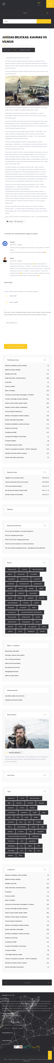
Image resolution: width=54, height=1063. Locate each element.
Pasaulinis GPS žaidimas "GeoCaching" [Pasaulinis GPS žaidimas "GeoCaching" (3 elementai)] (31, 612)
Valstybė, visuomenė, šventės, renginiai (16, 453)
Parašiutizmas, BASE (10, 432)
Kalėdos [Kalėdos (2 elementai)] (21, 593)
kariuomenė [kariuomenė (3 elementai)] (33, 593)
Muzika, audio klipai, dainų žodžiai (14, 420)
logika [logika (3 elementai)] (36, 603)
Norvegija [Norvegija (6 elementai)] (11, 607)
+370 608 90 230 (17, 1022)
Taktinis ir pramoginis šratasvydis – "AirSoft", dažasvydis (21, 449)
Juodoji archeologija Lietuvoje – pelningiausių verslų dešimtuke (27, 548)
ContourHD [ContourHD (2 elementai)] (33, 574)
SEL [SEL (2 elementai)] (37, 622)
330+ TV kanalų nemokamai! (12, 659)
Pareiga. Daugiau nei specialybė (14, 494)
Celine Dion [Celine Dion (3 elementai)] (21, 574)
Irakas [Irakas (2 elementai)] (21, 588)
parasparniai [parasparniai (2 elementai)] (11, 612)
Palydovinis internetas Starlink (13, 700)
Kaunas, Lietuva (17, 1028)
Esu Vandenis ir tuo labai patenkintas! (22, 531)
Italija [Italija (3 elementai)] (31, 588)
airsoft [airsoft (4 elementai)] (24, 569)
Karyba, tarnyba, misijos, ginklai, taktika (16, 403)
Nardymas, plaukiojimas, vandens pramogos (17, 424)
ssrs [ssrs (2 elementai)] (44, 626)
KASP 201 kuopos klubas (11, 675)
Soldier (12, 258)
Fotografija (8, 382)
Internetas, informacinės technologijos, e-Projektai (19, 395)
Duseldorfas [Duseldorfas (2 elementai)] (24, 579)
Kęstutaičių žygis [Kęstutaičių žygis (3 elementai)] (12, 603)
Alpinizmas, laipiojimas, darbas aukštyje (16, 365)
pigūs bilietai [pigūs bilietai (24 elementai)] (12, 622)
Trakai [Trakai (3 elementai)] (10, 631)
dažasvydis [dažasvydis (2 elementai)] (11, 579)
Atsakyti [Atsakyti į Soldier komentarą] (19, 261)
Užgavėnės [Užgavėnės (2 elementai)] (31, 631)
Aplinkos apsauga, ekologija (12, 370)
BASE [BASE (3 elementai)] (10, 574)
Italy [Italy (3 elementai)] (41, 588)
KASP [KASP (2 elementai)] (20, 598)
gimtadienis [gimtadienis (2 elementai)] (37, 583)
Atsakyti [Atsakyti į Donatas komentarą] (19, 244)
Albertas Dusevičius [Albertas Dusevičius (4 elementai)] (38, 569)
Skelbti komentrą (15, 346)
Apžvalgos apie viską (10, 374)
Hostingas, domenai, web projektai (14, 655)
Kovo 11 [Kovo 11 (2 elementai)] (41, 598)
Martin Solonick (14, 752)
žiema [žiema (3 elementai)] (42, 631)
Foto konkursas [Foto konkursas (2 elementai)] (24, 583)
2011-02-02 (13, 244)
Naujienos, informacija (11, 428)
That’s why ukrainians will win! (13, 486)
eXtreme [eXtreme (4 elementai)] (36, 579)
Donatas (12, 242)
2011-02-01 (7, 50)
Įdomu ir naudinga (10, 390)
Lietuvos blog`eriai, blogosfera (13, 411)
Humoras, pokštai (25, 50)
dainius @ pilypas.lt (21, 1025)
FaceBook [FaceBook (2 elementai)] (11, 583)
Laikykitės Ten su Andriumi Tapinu (14, 478)
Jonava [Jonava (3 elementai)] (10, 593)
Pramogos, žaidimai (10, 441)
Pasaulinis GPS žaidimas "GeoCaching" (15, 436)
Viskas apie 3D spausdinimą (12, 663)
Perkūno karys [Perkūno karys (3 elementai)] (26, 617)
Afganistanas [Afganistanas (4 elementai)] (12, 569)
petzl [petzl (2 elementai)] (38, 617)
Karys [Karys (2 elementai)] (10, 598)
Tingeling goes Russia (17, 535)
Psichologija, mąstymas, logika (13, 445)
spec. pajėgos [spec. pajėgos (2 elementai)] (32, 626)
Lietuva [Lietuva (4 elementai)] (25, 603)
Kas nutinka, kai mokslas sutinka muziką (16, 490)
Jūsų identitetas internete (12, 667)
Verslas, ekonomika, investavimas (14, 457)
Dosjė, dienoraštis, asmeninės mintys (15, 378)
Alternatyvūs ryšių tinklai (12, 651)
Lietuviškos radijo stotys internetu (14, 696)
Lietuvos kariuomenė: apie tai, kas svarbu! (16, 482)
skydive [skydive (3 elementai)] (10, 626)
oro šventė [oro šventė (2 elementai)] (23, 607)
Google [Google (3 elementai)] (10, 588)
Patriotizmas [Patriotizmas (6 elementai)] (12, 617)
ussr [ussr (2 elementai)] (20, 631)
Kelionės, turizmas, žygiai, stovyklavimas (16, 407)
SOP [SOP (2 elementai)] (20, 626)
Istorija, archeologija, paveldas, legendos (16, 399)
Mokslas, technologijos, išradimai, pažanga (17, 416)
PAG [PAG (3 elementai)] (33, 607)
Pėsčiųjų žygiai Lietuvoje (11, 671)
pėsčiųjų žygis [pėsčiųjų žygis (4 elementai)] (26, 622)
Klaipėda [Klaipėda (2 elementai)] (30, 598)
